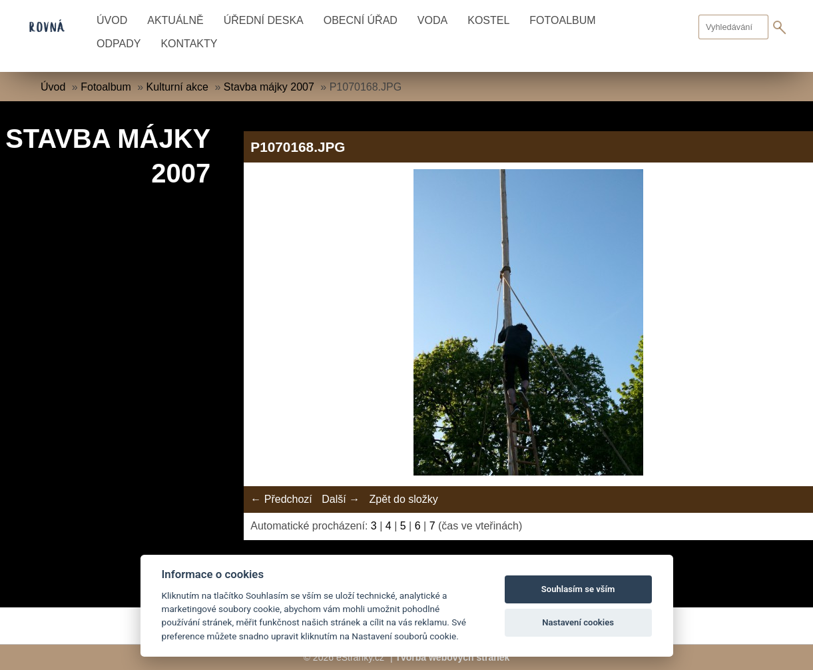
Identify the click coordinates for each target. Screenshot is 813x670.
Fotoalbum (562, 20)
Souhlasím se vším (578, 589)
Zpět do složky (404, 499)
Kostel (488, 20)
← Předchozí (281, 499)
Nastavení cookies (578, 622)
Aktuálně (175, 20)
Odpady (118, 43)
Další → (341, 499)
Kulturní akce (177, 87)
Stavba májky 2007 (269, 87)
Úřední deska (264, 20)
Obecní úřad (361, 20)
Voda (432, 20)
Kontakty (188, 43)
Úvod (112, 20)
